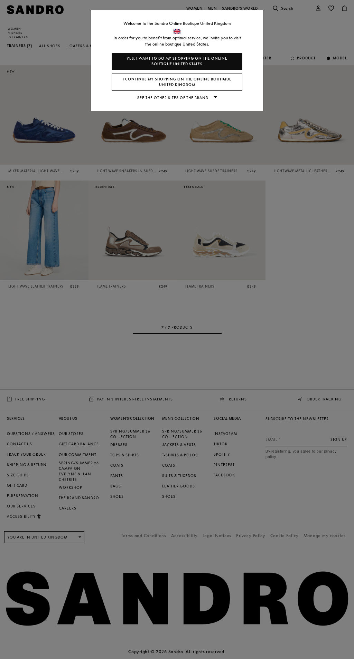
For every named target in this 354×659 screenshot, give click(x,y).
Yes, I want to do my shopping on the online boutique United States (177, 61)
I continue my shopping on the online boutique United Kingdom (177, 82)
